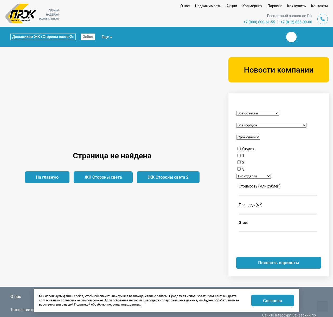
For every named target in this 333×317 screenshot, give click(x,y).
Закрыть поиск (275, 36)
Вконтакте (291, 37)
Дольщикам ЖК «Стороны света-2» (43, 37)
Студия (248, 149)
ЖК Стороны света (103, 177)
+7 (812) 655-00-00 (296, 22)
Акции (231, 6)
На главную (47, 177)
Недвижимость (208, 6)
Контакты (319, 6)
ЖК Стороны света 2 (168, 177)
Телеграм (304, 37)
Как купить (296, 6)
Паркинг (274, 6)
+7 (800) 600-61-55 (259, 22)
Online (88, 37)
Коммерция (252, 6)
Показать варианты (278, 262)
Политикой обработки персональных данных (107, 304)
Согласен (272, 300)
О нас (185, 6)
